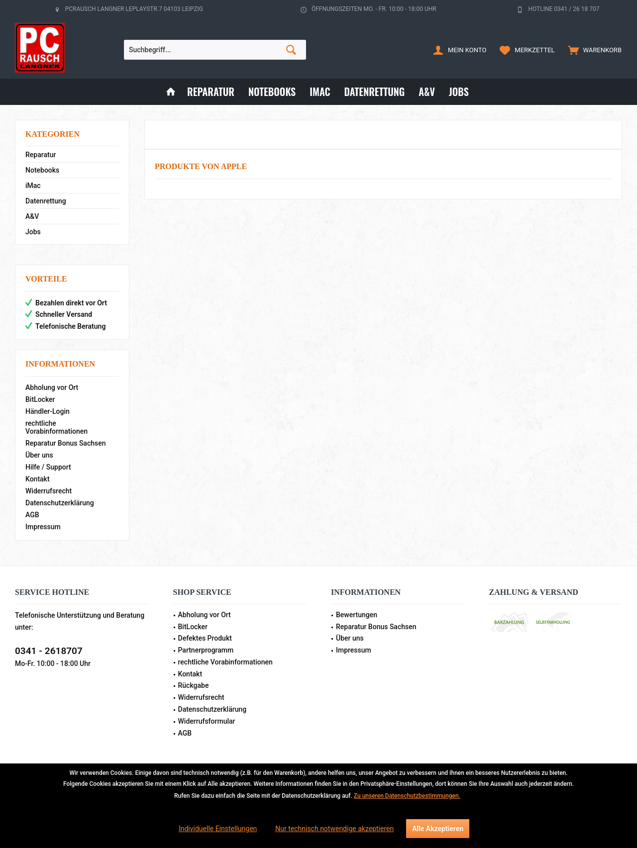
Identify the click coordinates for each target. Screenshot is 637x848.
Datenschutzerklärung (59, 503)
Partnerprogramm (206, 650)
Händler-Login (47, 411)
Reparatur (40, 155)
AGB (32, 515)
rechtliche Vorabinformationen (56, 427)
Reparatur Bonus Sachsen (65, 443)
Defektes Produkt (205, 638)
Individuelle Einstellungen (218, 829)
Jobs (33, 232)
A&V (32, 216)
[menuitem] (592, 50)
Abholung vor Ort (51, 387)
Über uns (39, 455)
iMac (33, 185)
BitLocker (40, 399)
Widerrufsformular (206, 721)
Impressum (43, 527)
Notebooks (42, 170)
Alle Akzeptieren (437, 829)
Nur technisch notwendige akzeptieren (334, 829)
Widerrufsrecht (48, 491)
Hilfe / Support (48, 467)
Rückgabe (193, 685)
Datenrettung (45, 201)
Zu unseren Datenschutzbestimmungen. (407, 795)
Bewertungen (356, 615)
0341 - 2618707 (49, 651)
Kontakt (37, 479)
